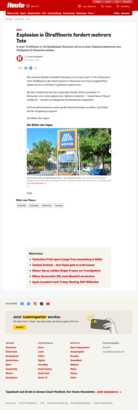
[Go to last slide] (26, 150)
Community (69, 13)
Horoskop (43, 364)
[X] (28, 303)
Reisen (73, 373)
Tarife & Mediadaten (27, 403)
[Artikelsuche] (106, 6)
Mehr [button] (91, 13)
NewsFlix (107, 347)
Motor (73, 369)
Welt (28, 19)
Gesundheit (76, 360)
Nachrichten (34, 13)
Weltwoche (46, 205)
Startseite (9, 19)
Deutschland (12, 356)
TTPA (42, 403)
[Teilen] (35, 68)
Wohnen (74, 364)
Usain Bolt (21, 205)
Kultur (41, 356)
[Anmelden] (123, 6)
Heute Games (45, 369)
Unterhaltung (54, 13)
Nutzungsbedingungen (81, 403)
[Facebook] (30, 68)
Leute (41, 351)
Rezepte (74, 356)
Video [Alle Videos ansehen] (117, 13)
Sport (23, 13)
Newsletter (12, 377)
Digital (41, 360)
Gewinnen (81, 13)
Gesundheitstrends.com (113, 351)
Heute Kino (43, 373)
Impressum (11, 403)
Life (44, 13)
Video (73, 377)
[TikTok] (41, 303)
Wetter (9, 373)
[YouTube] (48, 303)
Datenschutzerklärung (57, 403)
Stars (41, 347)
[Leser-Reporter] (87, 6)
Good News (34, 205)
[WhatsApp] (25, 68)
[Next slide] (111, 150)
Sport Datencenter (80, 347)
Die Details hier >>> (38, 183)
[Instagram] (35, 303)
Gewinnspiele (77, 351)
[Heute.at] (16, 5)
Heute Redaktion (35, 56)
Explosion (59, 205)
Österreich (13, 13)
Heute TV (42, 377)
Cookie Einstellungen (103, 403)
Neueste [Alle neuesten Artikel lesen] (125, 13)
